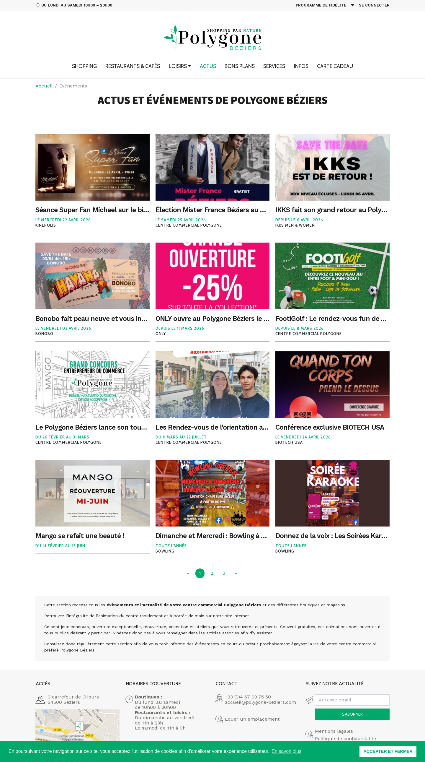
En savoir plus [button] (286, 751)
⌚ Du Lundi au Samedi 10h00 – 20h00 (73, 5)
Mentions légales (334, 731)
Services (274, 66)
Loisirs (178, 66)
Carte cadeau (335, 66)
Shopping (84, 66)
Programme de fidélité (321, 5)
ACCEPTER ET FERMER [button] (387, 751)
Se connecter (374, 5)
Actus (208, 66)
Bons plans (240, 66)
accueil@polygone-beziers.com (260, 702)
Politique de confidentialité (345, 738)
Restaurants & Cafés (132, 66)
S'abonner (352, 714)
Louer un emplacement (252, 719)
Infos (301, 66)
